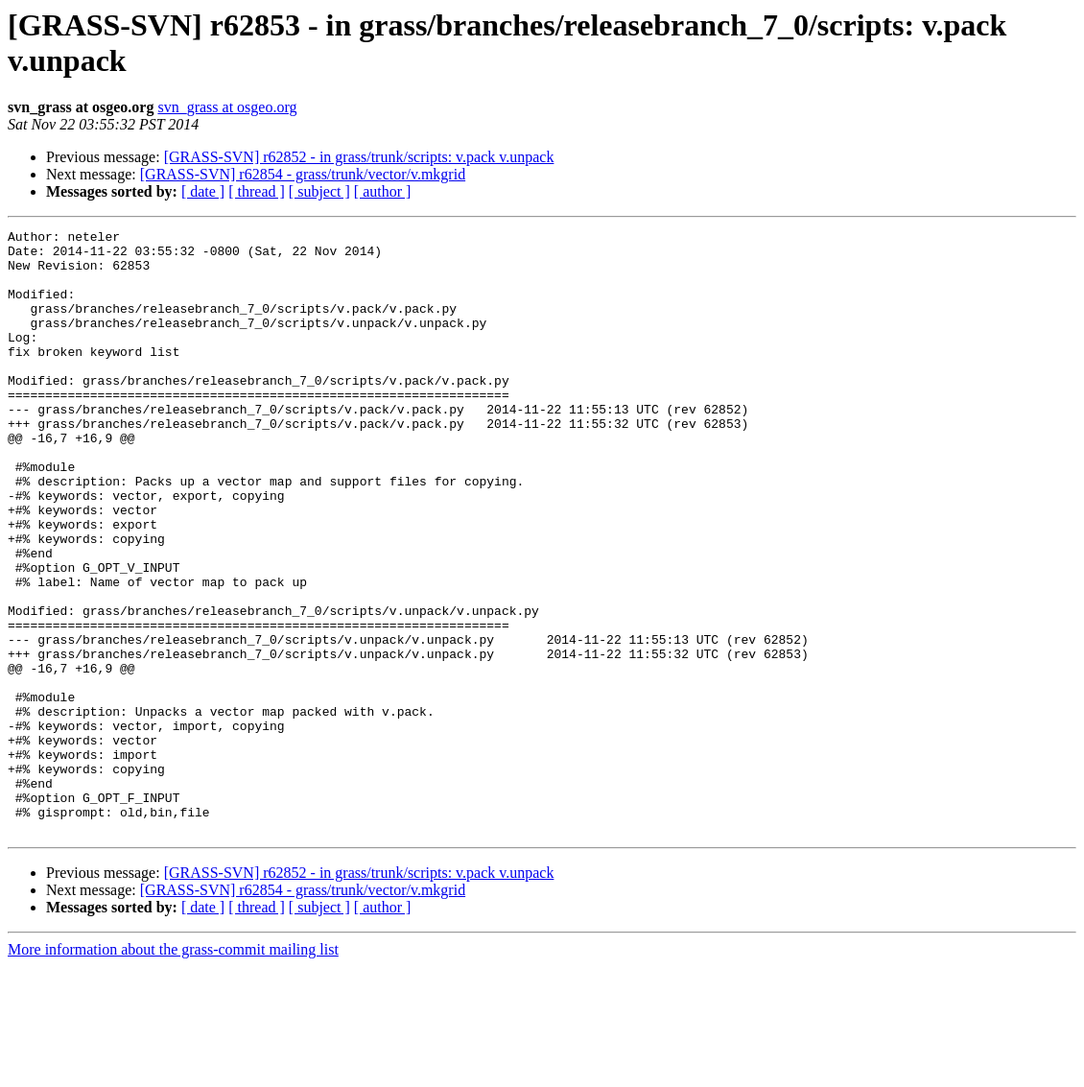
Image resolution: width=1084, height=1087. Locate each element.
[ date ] (202, 191)
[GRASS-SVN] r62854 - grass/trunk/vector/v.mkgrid (302, 174)
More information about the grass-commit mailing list (173, 1070)
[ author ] (383, 191)
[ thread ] (256, 191)
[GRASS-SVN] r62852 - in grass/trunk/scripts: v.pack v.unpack (359, 157)
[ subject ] (319, 191)
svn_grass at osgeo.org (226, 107)
